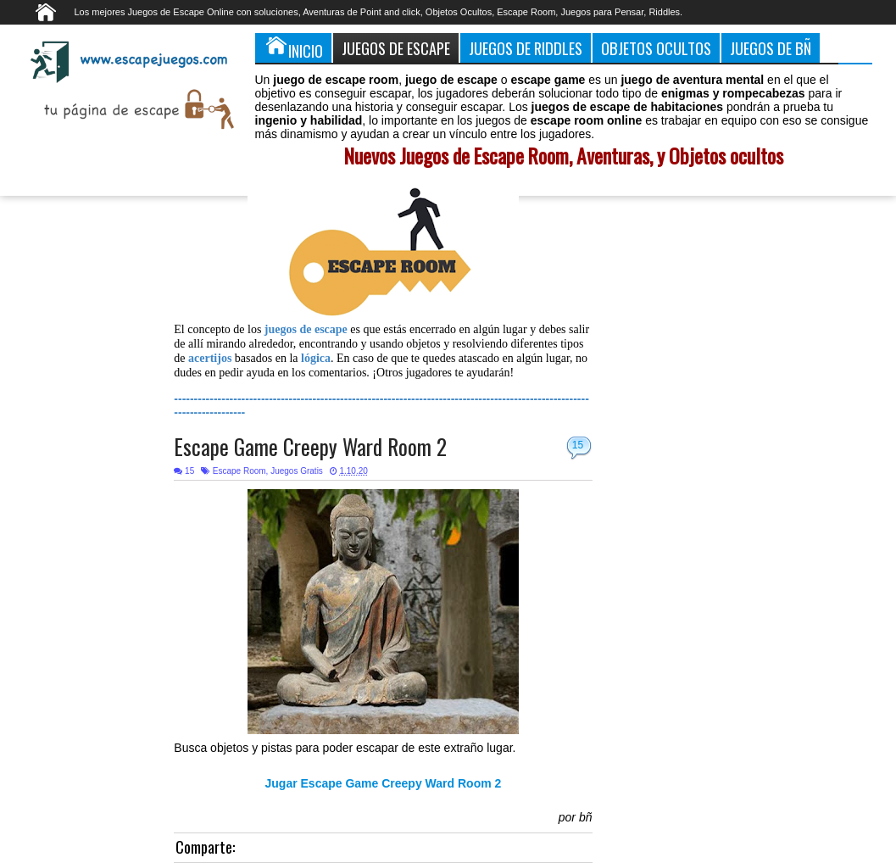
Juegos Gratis (296, 471)
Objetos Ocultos (656, 47)
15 (577, 445)
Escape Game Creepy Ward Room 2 (310, 446)
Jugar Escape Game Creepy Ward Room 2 (383, 783)
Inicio (293, 47)
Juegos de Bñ (770, 47)
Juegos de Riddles (525, 47)
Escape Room (239, 471)
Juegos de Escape (396, 47)
